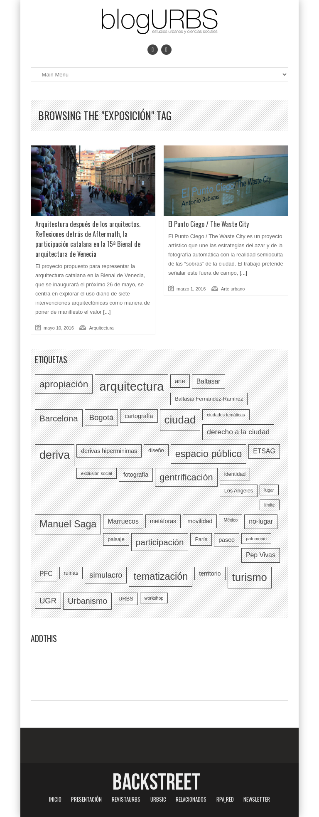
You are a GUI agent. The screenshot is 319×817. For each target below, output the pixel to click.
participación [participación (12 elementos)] (160, 542)
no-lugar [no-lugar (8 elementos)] (261, 521)
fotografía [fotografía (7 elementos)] (135, 474)
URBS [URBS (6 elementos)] (125, 599)
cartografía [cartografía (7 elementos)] (139, 416)
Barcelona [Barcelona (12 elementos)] (58, 418)
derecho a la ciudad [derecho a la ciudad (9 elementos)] (238, 432)
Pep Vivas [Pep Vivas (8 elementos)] (260, 555)
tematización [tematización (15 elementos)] (160, 576)
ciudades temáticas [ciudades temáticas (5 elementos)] (226, 414)
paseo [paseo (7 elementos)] (226, 539)
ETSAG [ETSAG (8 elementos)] (264, 451)
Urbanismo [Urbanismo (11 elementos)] (87, 600)
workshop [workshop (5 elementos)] (154, 598)
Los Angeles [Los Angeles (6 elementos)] (238, 490)
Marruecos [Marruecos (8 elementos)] (123, 521)
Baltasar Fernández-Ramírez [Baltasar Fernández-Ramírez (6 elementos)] (209, 399)
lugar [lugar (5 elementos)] (269, 489)
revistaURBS (126, 799)
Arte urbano (233, 288)
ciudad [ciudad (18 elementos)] (180, 420)
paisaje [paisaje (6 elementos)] (116, 539)
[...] (106, 312)
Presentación (86, 799)
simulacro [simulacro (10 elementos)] (105, 575)
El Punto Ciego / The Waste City (208, 224)
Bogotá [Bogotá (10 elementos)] (101, 417)
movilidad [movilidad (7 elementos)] (199, 521)
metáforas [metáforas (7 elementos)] (163, 521)
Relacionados (191, 799)
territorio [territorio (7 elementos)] (210, 573)
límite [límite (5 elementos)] (269, 504)
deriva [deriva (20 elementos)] (54, 455)
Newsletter (256, 799)
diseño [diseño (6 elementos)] (156, 450)
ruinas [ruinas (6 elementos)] (71, 573)
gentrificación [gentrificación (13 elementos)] (186, 477)
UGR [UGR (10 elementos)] (47, 600)
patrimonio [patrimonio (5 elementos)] (256, 538)
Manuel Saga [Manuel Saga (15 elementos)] (67, 524)
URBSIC (158, 799)
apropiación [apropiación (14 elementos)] (63, 384)
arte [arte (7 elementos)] (180, 381)
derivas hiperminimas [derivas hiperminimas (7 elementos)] (109, 451)
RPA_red (225, 799)
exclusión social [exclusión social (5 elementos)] (96, 473)
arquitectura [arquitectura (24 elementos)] (131, 386)
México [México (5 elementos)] (230, 519)
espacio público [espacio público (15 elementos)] (208, 453)
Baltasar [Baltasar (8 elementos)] (208, 381)
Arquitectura (101, 327)
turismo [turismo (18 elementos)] (249, 577)
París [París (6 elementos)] (201, 539)
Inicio (55, 799)
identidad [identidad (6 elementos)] (235, 474)
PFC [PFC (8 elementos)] (46, 573)
